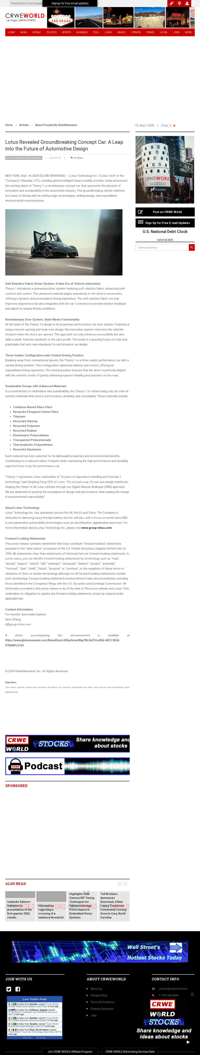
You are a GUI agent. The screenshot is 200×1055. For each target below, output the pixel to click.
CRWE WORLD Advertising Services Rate (130, 1051)
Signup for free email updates (70, 3)
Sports (66, 32)
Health (121, 32)
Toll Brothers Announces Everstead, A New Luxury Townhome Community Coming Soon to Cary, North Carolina (113, 905)
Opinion (136, 32)
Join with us (18, 979)
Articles (24, 125)
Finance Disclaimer (100, 1008)
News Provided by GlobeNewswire (56, 125)
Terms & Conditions (101, 1002)
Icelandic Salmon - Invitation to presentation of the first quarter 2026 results (19, 909)
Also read (15, 883)
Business (82, 32)
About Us (94, 988)
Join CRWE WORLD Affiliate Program (70, 1051)
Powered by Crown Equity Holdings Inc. (34, 3)
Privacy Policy (97, 995)
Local (164, 32)
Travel (150, 32)
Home (11, 32)
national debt (165, 239)
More (188, 32)
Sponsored (16, 785)
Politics (51, 32)
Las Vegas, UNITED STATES (21, 20)
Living (108, 32)
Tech (96, 32)
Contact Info (165, 979)
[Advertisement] (100, 93)
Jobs (176, 32)
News (24, 32)
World (37, 32)
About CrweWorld (106, 979)
